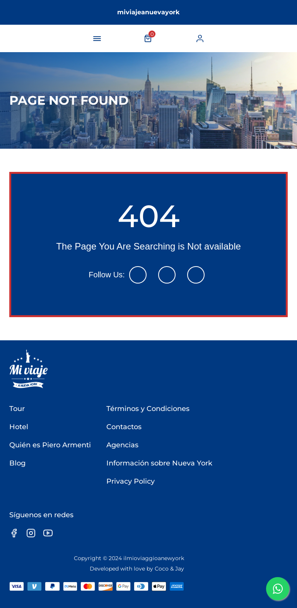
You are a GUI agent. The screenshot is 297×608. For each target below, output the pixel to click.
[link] (200, 38)
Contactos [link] (124, 427)
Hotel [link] (18, 427)
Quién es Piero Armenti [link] (50, 445)
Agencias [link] (122, 445)
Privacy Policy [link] (130, 481)
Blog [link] (17, 463)
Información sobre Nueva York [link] (159, 463)
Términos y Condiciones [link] (147, 408)
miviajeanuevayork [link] (148, 12)
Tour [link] (17, 408)
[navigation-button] (97, 38)
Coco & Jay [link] (169, 568)
